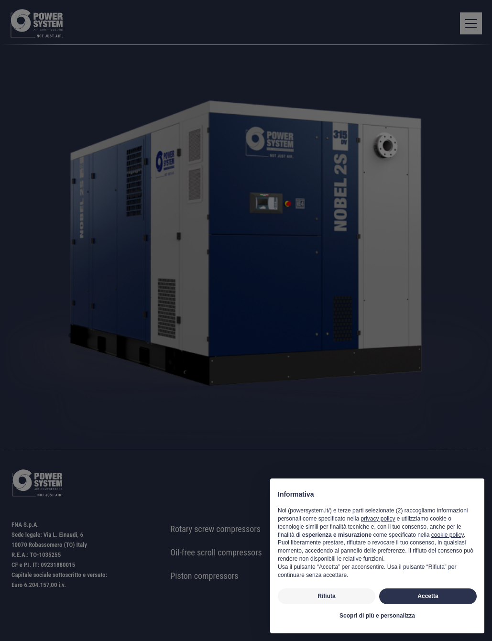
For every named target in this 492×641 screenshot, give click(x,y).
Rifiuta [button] (326, 596)
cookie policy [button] (447, 535)
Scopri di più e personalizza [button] (377, 615)
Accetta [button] (427, 596)
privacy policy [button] (378, 518)
